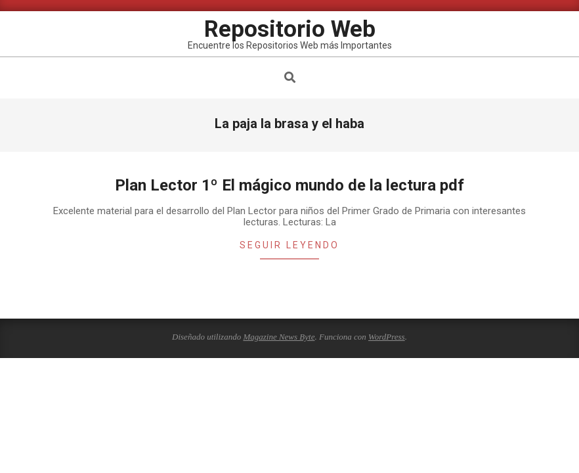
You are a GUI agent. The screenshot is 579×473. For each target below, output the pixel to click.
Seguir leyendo (289, 245)
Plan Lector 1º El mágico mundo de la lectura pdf (289, 185)
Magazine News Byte (278, 337)
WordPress (386, 337)
